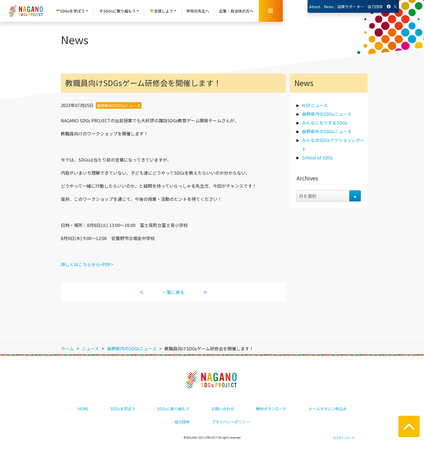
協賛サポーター (350, 6)
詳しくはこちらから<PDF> (87, 264)
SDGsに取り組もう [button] (117, 11)
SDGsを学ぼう (122, 408)
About (314, 6)
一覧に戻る (173, 292)
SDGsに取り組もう (173, 408)
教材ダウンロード (271, 408)
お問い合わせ (222, 408)
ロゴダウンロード (344, 438)
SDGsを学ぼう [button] (70, 11)
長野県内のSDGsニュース (118, 105)
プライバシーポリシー (231, 421)
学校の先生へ (197, 11)
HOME (83, 408)
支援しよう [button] (161, 11)
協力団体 (375, 6)
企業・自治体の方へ (236, 11)
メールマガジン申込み (327, 408)
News (329, 6)
